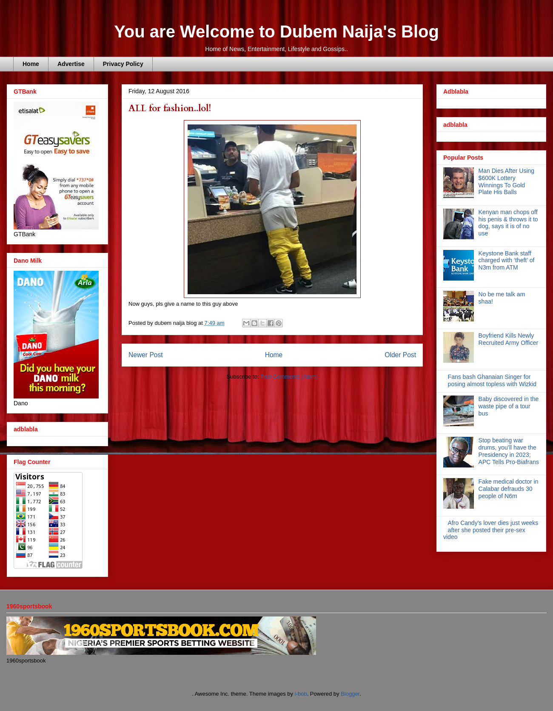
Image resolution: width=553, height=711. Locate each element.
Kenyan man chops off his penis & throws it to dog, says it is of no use (508, 223)
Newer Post (145, 354)
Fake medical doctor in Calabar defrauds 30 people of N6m (509, 488)
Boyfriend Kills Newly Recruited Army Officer (509, 339)
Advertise (71, 63)
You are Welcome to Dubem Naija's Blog (276, 31)
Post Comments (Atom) (289, 376)
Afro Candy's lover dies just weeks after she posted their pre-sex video (490, 530)
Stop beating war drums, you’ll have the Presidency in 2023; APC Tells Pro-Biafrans (509, 451)
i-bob (301, 694)
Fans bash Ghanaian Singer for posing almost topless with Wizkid (492, 380)
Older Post (400, 354)
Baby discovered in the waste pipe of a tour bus (509, 406)
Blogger (350, 694)
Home (31, 63)
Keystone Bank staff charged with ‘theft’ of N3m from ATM (507, 260)
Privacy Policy (123, 63)
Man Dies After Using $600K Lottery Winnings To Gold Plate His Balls (507, 181)
